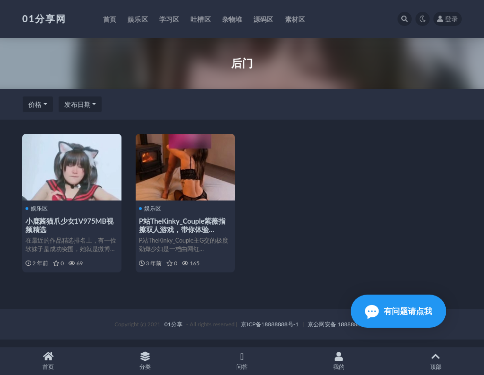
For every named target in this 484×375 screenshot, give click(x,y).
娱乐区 (38, 208)
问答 (242, 361)
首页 (48, 361)
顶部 (435, 361)
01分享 (173, 331)
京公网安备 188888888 (337, 331)
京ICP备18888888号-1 (270, 331)
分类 (145, 361)
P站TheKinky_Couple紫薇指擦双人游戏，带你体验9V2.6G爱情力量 (183, 229)
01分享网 (44, 18)
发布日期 (77, 104)
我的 (338, 361)
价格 (35, 104)
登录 (447, 19)
